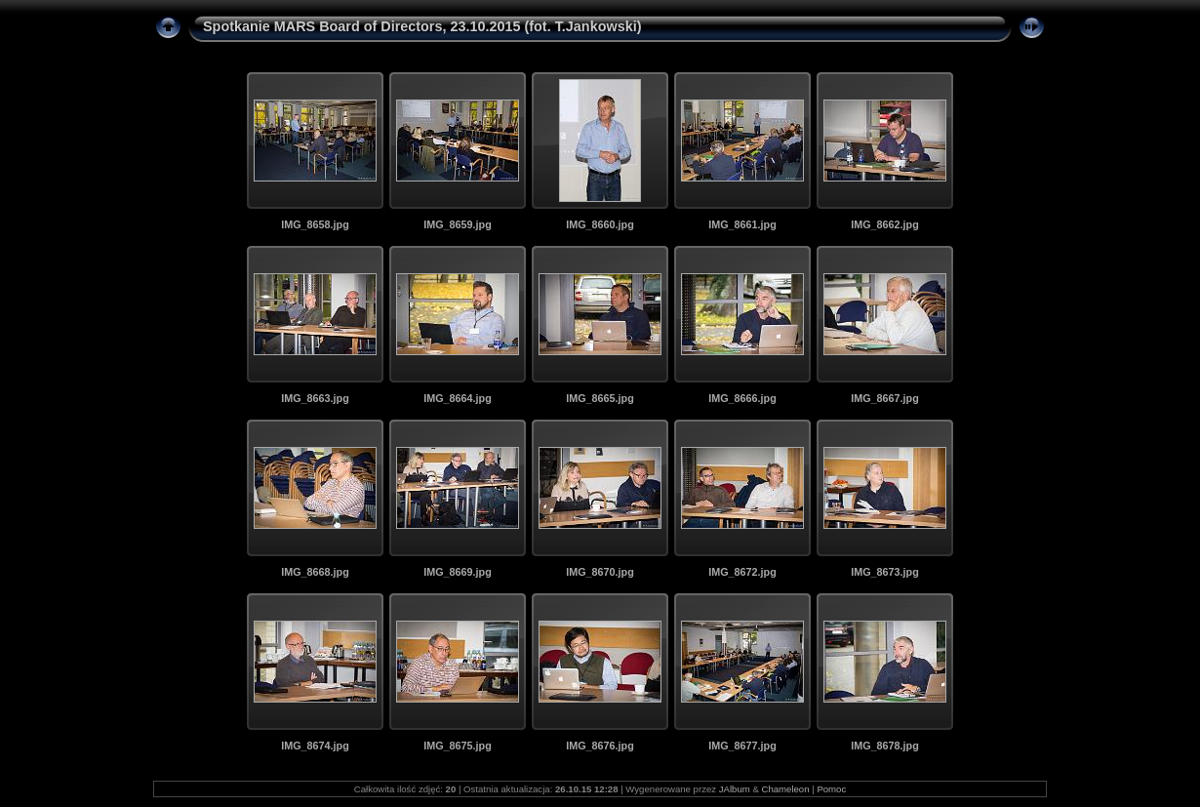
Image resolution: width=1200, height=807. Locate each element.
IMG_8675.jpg (457, 745)
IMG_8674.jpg (315, 745)
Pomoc (831, 789)
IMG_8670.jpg (600, 572)
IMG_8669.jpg (457, 572)
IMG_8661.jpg (742, 224)
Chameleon (785, 789)
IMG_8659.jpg (457, 224)
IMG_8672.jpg (742, 572)
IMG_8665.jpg (600, 398)
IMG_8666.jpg (742, 398)
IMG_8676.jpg (600, 745)
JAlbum (734, 789)
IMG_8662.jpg (885, 224)
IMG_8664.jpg (457, 398)
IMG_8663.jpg (315, 398)
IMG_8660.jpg (600, 224)
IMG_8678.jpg (885, 745)
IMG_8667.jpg (885, 398)
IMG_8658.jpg (315, 224)
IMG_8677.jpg (742, 745)
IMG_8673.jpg (885, 572)
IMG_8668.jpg (315, 572)
